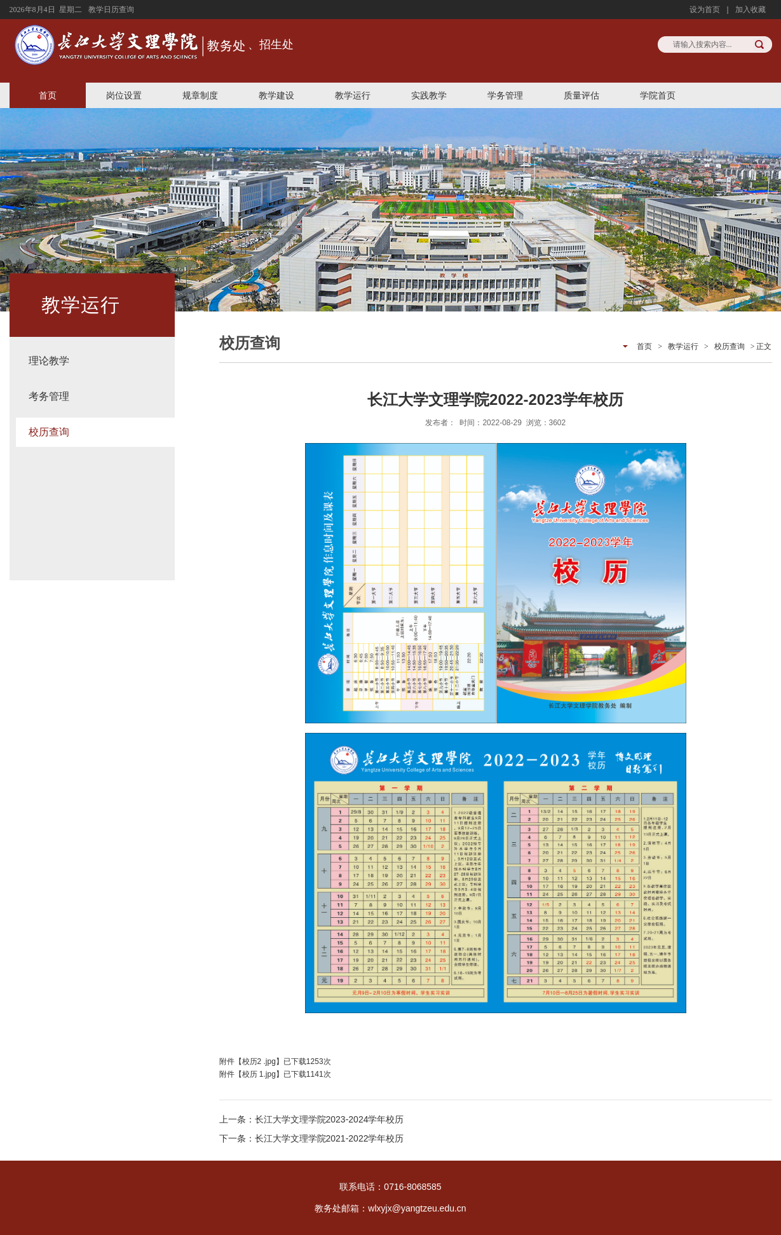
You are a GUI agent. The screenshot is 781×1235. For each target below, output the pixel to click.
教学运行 (352, 95)
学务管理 (505, 95)
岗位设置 (124, 95)
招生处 (276, 44)
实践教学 (429, 95)
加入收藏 (750, 9)
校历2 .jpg (259, 1061)
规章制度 (200, 95)
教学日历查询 (111, 9)
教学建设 (276, 95)
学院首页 (658, 95)
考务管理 (49, 396)
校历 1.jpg (259, 1074)
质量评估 (581, 95)
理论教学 (49, 360)
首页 (48, 95)
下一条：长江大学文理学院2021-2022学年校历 (311, 1138)
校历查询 (49, 431)
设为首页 (704, 9)
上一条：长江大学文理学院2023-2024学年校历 (311, 1119)
